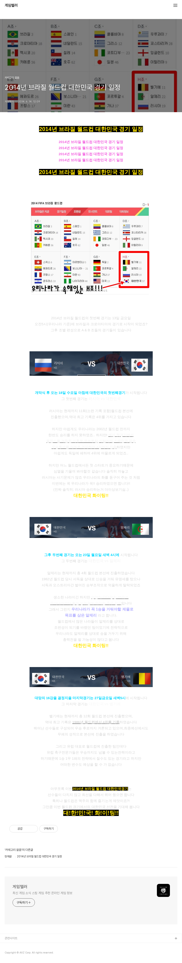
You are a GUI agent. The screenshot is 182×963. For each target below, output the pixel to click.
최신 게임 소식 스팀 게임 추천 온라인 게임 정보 (42, 893)
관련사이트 (11, 938)
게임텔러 (11, 5)
